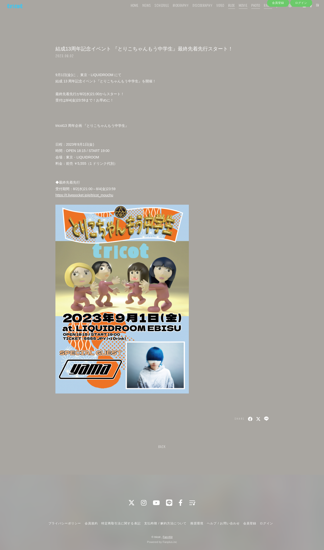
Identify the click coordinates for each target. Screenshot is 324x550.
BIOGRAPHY (173, 14)
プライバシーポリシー (64, 523)
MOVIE (235, 14)
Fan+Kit (168, 536)
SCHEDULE (154, 14)
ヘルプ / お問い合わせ (223, 523)
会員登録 (278, 23)
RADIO (260, 14)
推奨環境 (196, 523)
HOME (127, 14)
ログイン (301, 23)
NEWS (139, 14)
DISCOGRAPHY (195, 14)
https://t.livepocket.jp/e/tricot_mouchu (84, 195)
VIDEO (213, 14)
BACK (162, 447)
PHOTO (248, 14)
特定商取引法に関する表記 (120, 523)
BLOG (223, 14)
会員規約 (91, 523)
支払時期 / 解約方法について (165, 523)
